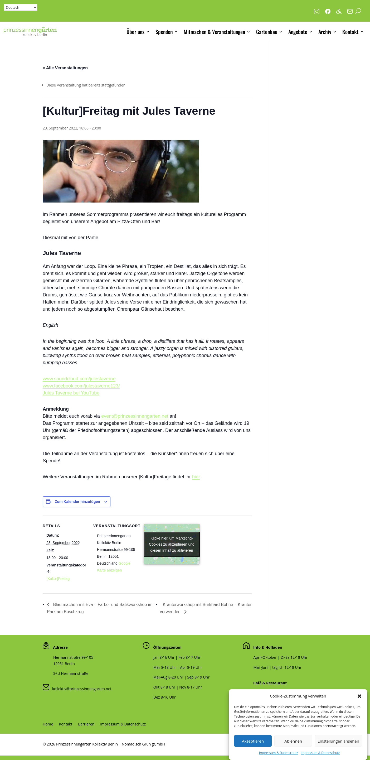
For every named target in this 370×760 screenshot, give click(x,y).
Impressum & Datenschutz (278, 755)
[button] (359, 699)
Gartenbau (266, 32)
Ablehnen (293, 744)
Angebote (297, 32)
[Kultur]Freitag (58, 578)
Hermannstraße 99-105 (73, 657)
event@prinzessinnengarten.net (134, 416)
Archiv (324, 32)
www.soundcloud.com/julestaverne (79, 378)
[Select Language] (20, 7)
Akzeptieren (253, 744)
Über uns (135, 32)
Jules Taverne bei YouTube (71, 393)
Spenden (164, 32)
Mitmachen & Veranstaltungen (214, 32)
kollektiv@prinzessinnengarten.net (80, 688)
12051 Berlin (64, 663)
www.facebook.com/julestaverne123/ (81, 385)
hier (196, 476)
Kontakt (350, 32)
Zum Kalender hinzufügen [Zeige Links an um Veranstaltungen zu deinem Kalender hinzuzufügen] (77, 501)
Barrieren (86, 724)
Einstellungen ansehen (338, 744)
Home (48, 724)
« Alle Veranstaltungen (65, 68)
